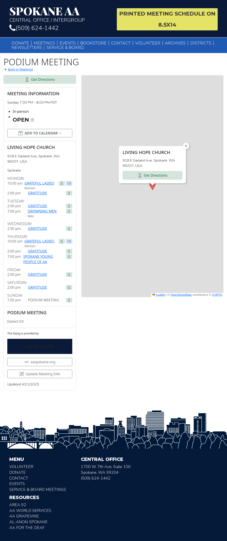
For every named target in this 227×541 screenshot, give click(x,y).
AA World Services (30, 510)
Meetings (44, 43)
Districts (200, 43)
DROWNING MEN (42, 211)
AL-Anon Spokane (28, 522)
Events (68, 43)
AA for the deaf (27, 527)
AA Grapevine (24, 516)
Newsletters (27, 47)
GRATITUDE (37, 193)
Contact (121, 43)
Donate (20, 43)
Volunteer (147, 43)
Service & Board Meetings (37, 489)
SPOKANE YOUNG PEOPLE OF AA (38, 259)
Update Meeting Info (40, 373)
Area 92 (17, 504)
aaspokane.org (39, 361)
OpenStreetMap (181, 294)
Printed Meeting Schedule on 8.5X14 (167, 19)
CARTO (217, 294)
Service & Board (65, 47)
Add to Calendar (38, 133)
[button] (152, 186)
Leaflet (158, 294)
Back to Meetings (20, 69)
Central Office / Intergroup (59, 14)
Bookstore (93, 43)
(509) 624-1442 (34, 28)
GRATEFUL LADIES (39, 183)
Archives (175, 43)
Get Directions (40, 79)
